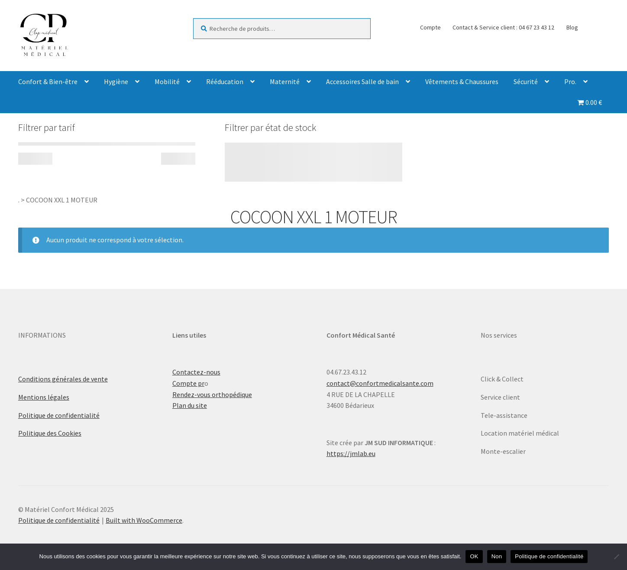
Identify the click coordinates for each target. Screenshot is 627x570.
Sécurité (526, 81)
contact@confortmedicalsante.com (379, 383)
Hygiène (116, 81)
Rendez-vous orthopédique (212, 394)
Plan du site (189, 405)
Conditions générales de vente (63, 379)
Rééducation (224, 81)
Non (496, 556)
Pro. (570, 81)
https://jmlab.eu (350, 453)
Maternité (285, 81)
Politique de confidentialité (59, 415)
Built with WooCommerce (144, 520)
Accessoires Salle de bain (362, 81)
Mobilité (167, 81)
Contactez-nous (196, 372)
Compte (430, 27)
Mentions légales (43, 397)
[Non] (616, 556)
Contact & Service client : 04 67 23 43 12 (503, 27)
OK (474, 556)
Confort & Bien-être (48, 81)
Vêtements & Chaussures (461, 81)
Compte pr (188, 383)
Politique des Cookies (49, 433)
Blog (572, 27)
